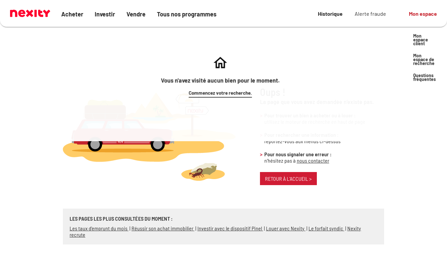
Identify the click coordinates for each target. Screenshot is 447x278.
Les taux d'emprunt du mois (99, 228)
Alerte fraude (370, 13)
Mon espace (423, 13)
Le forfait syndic (326, 228)
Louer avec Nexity (285, 228)
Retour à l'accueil (288, 178)
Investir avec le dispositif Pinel (230, 228)
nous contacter (313, 160)
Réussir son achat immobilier (162, 228)
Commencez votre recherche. (327, 40)
